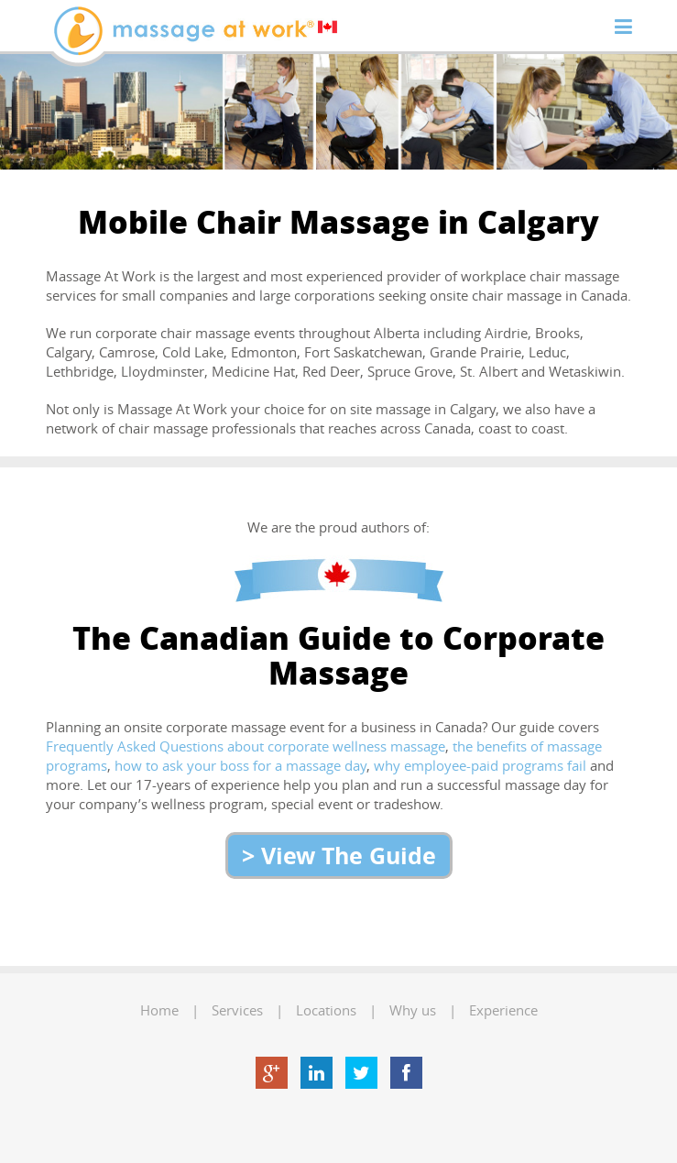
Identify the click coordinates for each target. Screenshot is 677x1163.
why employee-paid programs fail (480, 765)
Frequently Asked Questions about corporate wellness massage (245, 746)
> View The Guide (339, 855)
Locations (326, 1010)
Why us (412, 1010)
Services (237, 1010)
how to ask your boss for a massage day (240, 765)
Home (159, 1010)
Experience (503, 1010)
